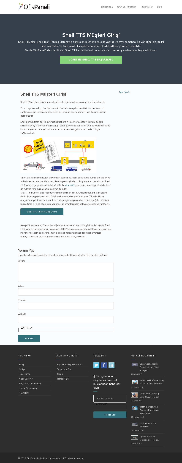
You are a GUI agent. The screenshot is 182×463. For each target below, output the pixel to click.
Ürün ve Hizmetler (126, 7)
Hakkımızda (106, 7)
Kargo (60, 374)
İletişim (22, 369)
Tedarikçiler (146, 7)
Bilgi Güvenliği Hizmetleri (69, 364)
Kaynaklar (24, 393)
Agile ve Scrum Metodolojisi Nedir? (149, 438)
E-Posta (22, 299)
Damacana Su (64, 369)
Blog (159, 7)
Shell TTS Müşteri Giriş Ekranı (42, 211)
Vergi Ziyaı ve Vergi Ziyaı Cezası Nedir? (149, 395)
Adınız (21, 285)
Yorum (21, 260)
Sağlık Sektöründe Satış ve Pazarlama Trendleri (152, 382)
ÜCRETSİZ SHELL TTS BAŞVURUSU (91, 59)
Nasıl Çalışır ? (26, 378)
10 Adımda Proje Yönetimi (148, 425)
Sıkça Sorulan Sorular (30, 383)
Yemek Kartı (63, 378)
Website (22, 313)
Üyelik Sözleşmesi (28, 388)
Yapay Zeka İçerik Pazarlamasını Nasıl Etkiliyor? (149, 367)
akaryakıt (69, 185)
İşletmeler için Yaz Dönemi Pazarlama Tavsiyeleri (149, 409)
